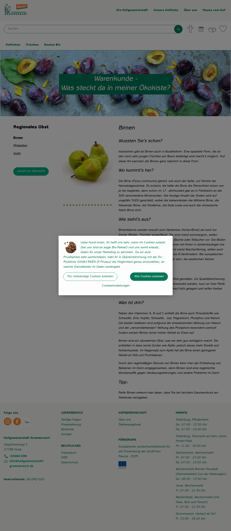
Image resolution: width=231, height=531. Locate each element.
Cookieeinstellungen (115, 285)
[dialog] (115, 265)
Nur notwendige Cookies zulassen (90, 276)
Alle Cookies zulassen (149, 276)
